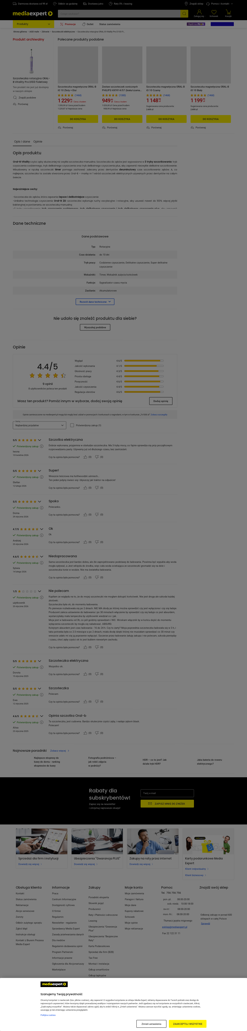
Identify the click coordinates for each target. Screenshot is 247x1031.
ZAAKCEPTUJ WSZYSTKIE (187, 1023)
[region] (123, 1004)
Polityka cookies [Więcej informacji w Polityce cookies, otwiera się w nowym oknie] (48, 1015)
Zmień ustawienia (151, 1023)
